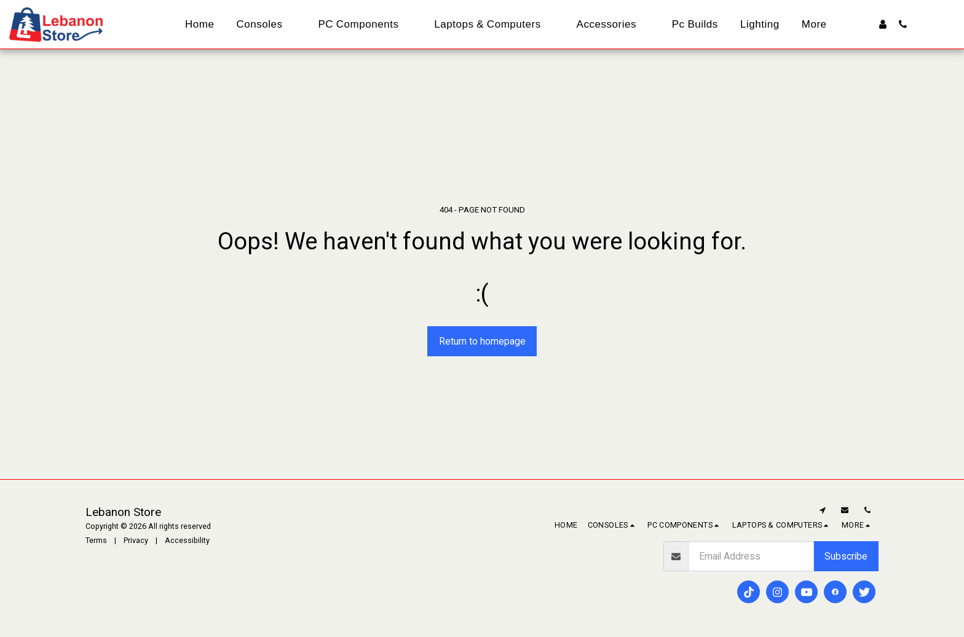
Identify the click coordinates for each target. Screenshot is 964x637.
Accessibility (187, 540)
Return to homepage (482, 341)
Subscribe (845, 556)
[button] (902, 24)
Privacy (136, 540)
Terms (96, 540)
